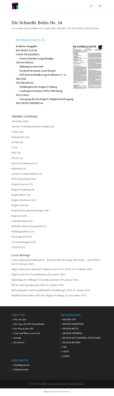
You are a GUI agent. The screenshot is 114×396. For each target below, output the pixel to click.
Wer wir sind (20, 319)
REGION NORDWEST (73, 324)
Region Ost (17, 205)
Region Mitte (18, 195)
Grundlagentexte (22, 365)
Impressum (53, 384)
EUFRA (15, 142)
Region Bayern (19, 184)
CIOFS (15, 132)
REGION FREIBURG (72, 333)
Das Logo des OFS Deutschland (29, 324)
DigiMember (65, 392)
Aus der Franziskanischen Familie (30, 126)
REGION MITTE (70, 329)
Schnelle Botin (92, 28)
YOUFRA (16, 247)
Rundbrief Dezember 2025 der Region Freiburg (38, 295)
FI (12, 147)
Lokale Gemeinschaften (24, 174)
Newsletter (19, 342)
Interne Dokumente (22, 163)
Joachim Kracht (23, 28)
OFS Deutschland (75, 28)
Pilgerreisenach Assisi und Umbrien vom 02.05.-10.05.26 (42, 269)
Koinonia (16, 168)
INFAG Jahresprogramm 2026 (28, 285)
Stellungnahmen (20, 231)
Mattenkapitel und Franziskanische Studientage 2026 (41, 290)
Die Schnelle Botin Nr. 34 (30, 40)
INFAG (15, 158)
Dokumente (18, 137)
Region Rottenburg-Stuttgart (28, 210)
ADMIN (42, 384)
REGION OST (69, 319)
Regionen (16, 216)
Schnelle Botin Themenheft (27, 226)
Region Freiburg (20, 189)
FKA (13, 152)
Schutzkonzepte (21, 369)
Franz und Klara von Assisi (27, 333)
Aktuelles (61, 28)
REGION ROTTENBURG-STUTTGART (81, 338)
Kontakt (17, 338)
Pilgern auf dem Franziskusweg (29, 274)
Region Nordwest (21, 200)
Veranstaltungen (21, 242)
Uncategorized (19, 236)
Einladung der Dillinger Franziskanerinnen (35, 280)
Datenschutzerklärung (72, 384)
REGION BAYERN (71, 342)
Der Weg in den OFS (23, 329)
